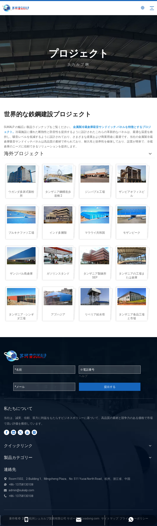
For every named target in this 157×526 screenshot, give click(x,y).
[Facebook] (6, 432)
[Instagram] (34, 432)
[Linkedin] (13, 432)
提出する (110, 386)
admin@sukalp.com (21, 490)
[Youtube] (27, 432)
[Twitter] (20, 432)
